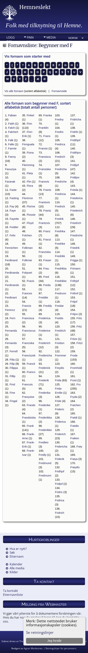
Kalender (16, 564)
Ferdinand (11, 260)
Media (51, 37)
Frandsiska (29, 417)
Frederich (44, 343)
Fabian (12, 115)
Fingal (13, 401)
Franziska (45, 251)
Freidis (59, 318)
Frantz (47, 210)
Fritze (73, 338)
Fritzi (79, 343)
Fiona (30, 152)
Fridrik (74, 131)
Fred (46, 276)
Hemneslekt (35, 7)
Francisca (28, 318)
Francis (26, 305)
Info (30, 43)
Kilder (14, 572)
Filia (12, 359)
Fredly (42, 454)
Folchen (27, 235)
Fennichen (11, 247)
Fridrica (59, 500)
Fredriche (61, 181)
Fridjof (59, 483)
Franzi (47, 239)
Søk (12, 552)
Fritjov (74, 314)
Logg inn (10, 38)
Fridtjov (74, 177)
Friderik (59, 458)
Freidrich (60, 330)
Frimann (75, 268)
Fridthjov (75, 152)
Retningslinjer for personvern (61, 648)
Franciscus (29, 330)
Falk (10, 140)
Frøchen (75, 405)
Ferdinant (11, 297)
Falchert (13, 131)
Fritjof (73, 301)
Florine (31, 206)
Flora (30, 185)
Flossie (31, 214)
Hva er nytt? (18, 549)
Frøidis (74, 425)
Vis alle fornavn (14, 91)
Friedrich (75, 223)
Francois (27, 384)
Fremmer (60, 355)
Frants (47, 189)
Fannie (12, 148)
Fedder (14, 227)
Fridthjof (75, 140)
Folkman (27, 247)
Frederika (44, 392)
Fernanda (11, 330)
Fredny (59, 119)
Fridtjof (74, 165)
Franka (47, 115)
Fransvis (44, 181)
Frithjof (74, 280)
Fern (12, 318)
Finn (30, 37)
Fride (58, 401)
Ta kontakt (10, 591)
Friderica (60, 421)
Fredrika (60, 231)
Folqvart (27, 272)
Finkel (30, 115)
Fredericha (45, 355)
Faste (13, 189)
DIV (48, 43)
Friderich (60, 434)
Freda (46, 285)
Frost (73, 380)
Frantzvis (44, 223)
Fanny (12, 156)
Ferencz (10, 309)
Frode (73, 355)
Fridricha (75, 119)
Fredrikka (60, 268)
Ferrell (14, 351)
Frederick (44, 367)
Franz (46, 231)
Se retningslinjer (40, 632)
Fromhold (76, 367)
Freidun (59, 343)
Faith (11, 123)
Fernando (11, 343)
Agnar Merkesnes (33, 648)
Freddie (43, 297)
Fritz (79, 326)
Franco (31, 372)
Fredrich (60, 156)
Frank (30, 425)
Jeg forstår (54, 640)
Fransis (43, 148)
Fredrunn (60, 293)
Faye (13, 210)
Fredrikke (60, 280)
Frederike (44, 405)
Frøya (73, 458)
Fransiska (45, 169)
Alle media (17, 568)
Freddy (47, 305)
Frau (46, 268)
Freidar (59, 305)
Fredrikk (60, 256)
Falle (11, 144)
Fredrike (60, 243)
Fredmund (45, 463)
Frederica (44, 318)
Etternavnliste (13, 595)
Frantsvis (44, 202)
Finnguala (28, 144)
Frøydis (75, 467)
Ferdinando (12, 285)
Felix (12, 235)
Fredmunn (45, 475)
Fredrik (59, 218)
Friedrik (75, 247)
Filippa (14, 367)
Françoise (28, 396)
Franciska (28, 343)
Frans (46, 136)
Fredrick (60, 206)
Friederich (76, 210)
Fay (12, 206)
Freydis (59, 367)
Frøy (79, 446)
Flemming (28, 165)
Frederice (44, 330)
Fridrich (59, 512)
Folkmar (27, 260)
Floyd (30, 223)
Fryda (73, 396)
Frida (58, 380)
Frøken (74, 438)
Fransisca (45, 156)
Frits (79, 318)
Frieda (74, 189)
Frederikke (45, 430)
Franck (31, 363)
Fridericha (61, 446)
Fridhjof (59, 471)
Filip (12, 363)
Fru (78, 384)
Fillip (12, 376)
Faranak (10, 181)
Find (12, 384)
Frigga (74, 260)
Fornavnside (59, 91)
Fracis (30, 280)
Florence (27, 198)
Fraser (47, 260)
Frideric (59, 409)
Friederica (76, 198)
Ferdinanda (12, 272)
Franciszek (29, 355)
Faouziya (10, 169)
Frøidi (73, 417)
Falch (11, 127)
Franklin (44, 127)
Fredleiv (44, 442)
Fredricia (60, 194)
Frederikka (45, 417)
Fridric (59, 492)
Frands (31, 405)
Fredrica (60, 144)
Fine (12, 392)
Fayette (14, 218)
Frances (27, 293)
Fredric (59, 131)
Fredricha (61, 169)
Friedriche (76, 235)
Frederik (44, 380)
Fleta (30, 173)
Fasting (14, 198)
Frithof (74, 293)
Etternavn (17, 556)
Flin (29, 181)
